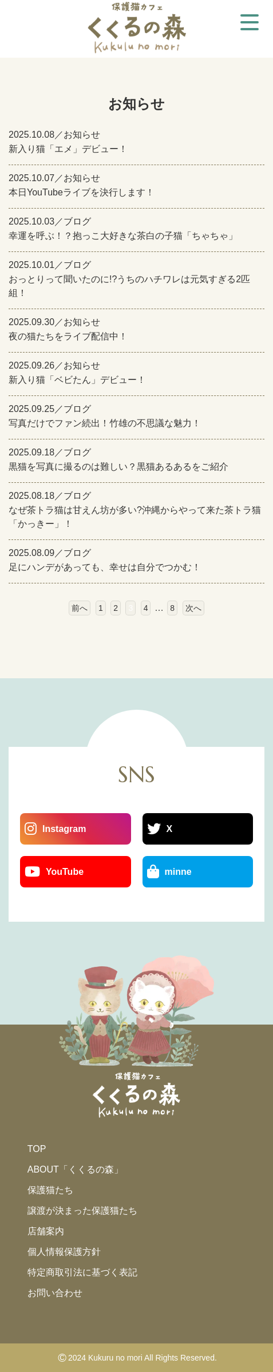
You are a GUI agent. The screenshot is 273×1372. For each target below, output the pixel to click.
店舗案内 (45, 1231)
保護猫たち (50, 1190)
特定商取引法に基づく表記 (82, 1272)
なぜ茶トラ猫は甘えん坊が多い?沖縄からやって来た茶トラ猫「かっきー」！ (135, 517)
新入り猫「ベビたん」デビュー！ (77, 380)
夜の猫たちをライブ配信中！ (68, 336)
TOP (36, 1149)
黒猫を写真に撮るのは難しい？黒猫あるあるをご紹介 (118, 466)
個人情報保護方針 (64, 1252)
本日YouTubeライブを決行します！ (82, 192)
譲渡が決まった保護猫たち (82, 1210)
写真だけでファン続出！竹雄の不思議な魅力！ (105, 423)
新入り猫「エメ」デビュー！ (68, 149)
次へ (193, 608)
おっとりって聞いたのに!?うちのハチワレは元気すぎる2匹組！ (129, 286)
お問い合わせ (54, 1293)
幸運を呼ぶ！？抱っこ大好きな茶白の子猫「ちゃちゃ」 (123, 236)
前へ (80, 608)
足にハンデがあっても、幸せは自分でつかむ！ (105, 567)
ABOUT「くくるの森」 (75, 1169)
